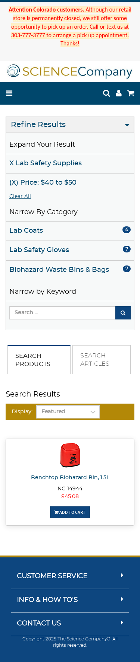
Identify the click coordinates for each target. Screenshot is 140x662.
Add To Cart (70, 512)
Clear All (20, 196)
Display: (22, 411)
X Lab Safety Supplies (45, 163)
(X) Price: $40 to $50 (43, 182)
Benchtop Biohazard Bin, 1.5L (70, 477)
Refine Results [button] (38, 124)
